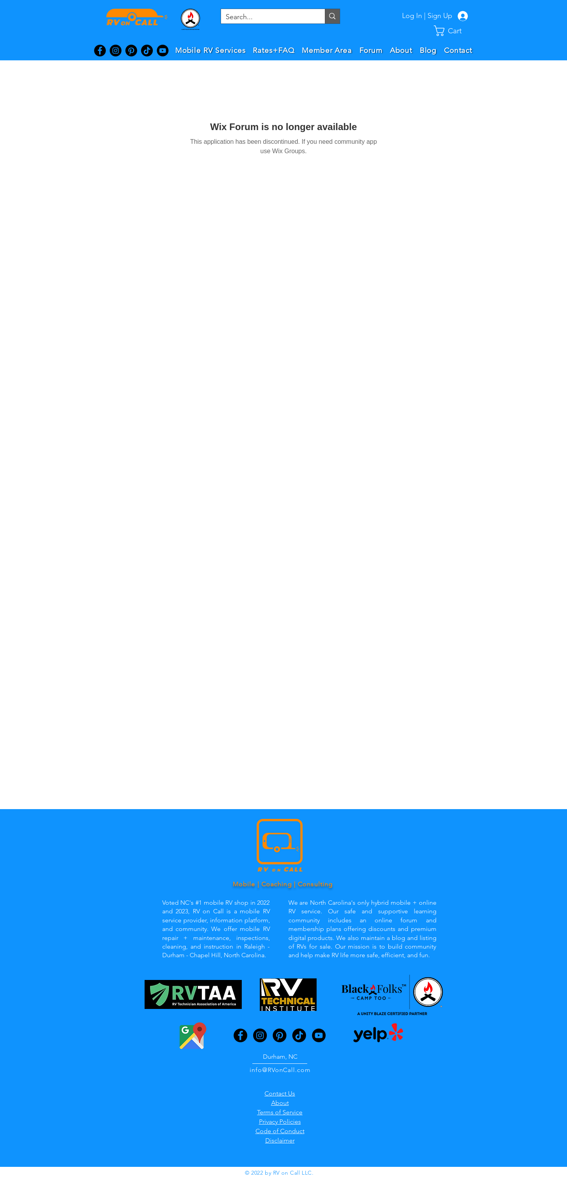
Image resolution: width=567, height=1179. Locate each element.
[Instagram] (115, 50)
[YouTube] (162, 50)
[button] (454, 30)
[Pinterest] (131, 50)
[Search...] (267, 17)
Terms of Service (280, 1112)
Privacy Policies (280, 1121)
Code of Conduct (279, 1131)
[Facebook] (100, 50)
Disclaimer (280, 1140)
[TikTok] (147, 50)
